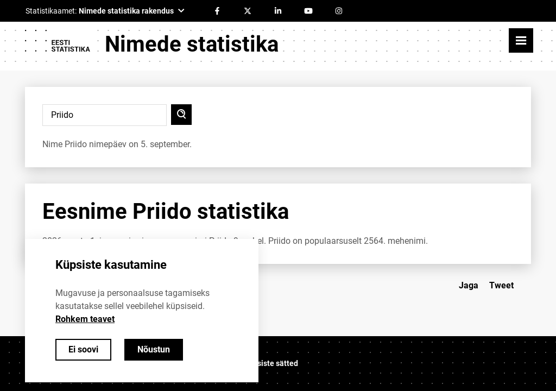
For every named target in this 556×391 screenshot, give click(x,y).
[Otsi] (181, 114)
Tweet (501, 285)
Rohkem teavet (85, 319)
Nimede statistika (192, 44)
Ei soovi (83, 349)
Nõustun (153, 349)
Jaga (468, 285)
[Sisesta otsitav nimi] (104, 115)
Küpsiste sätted (271, 363)
